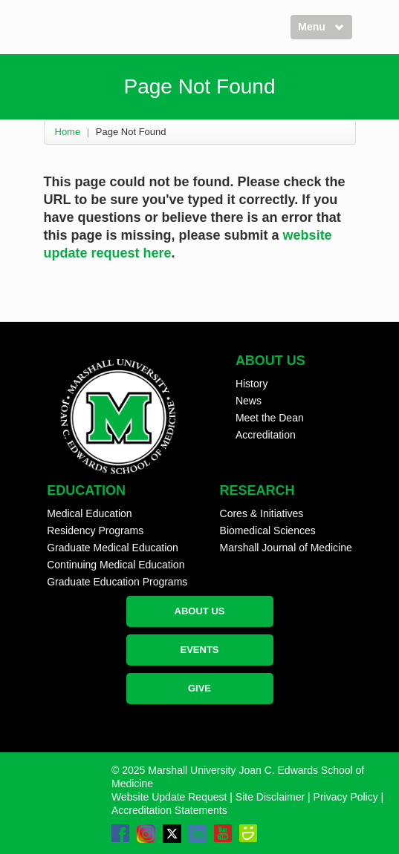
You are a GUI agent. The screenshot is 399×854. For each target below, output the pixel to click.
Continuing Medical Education (115, 565)
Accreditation (266, 435)
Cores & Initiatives (262, 513)
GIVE (199, 688)
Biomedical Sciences (268, 530)
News (249, 401)
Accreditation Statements (169, 810)
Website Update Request (169, 797)
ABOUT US (200, 611)
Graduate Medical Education (112, 548)
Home (68, 131)
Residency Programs (95, 530)
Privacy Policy (346, 797)
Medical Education (89, 513)
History (252, 384)
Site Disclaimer (270, 797)
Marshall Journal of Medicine (286, 548)
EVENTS (199, 649)
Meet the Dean (270, 418)
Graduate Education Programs (117, 582)
